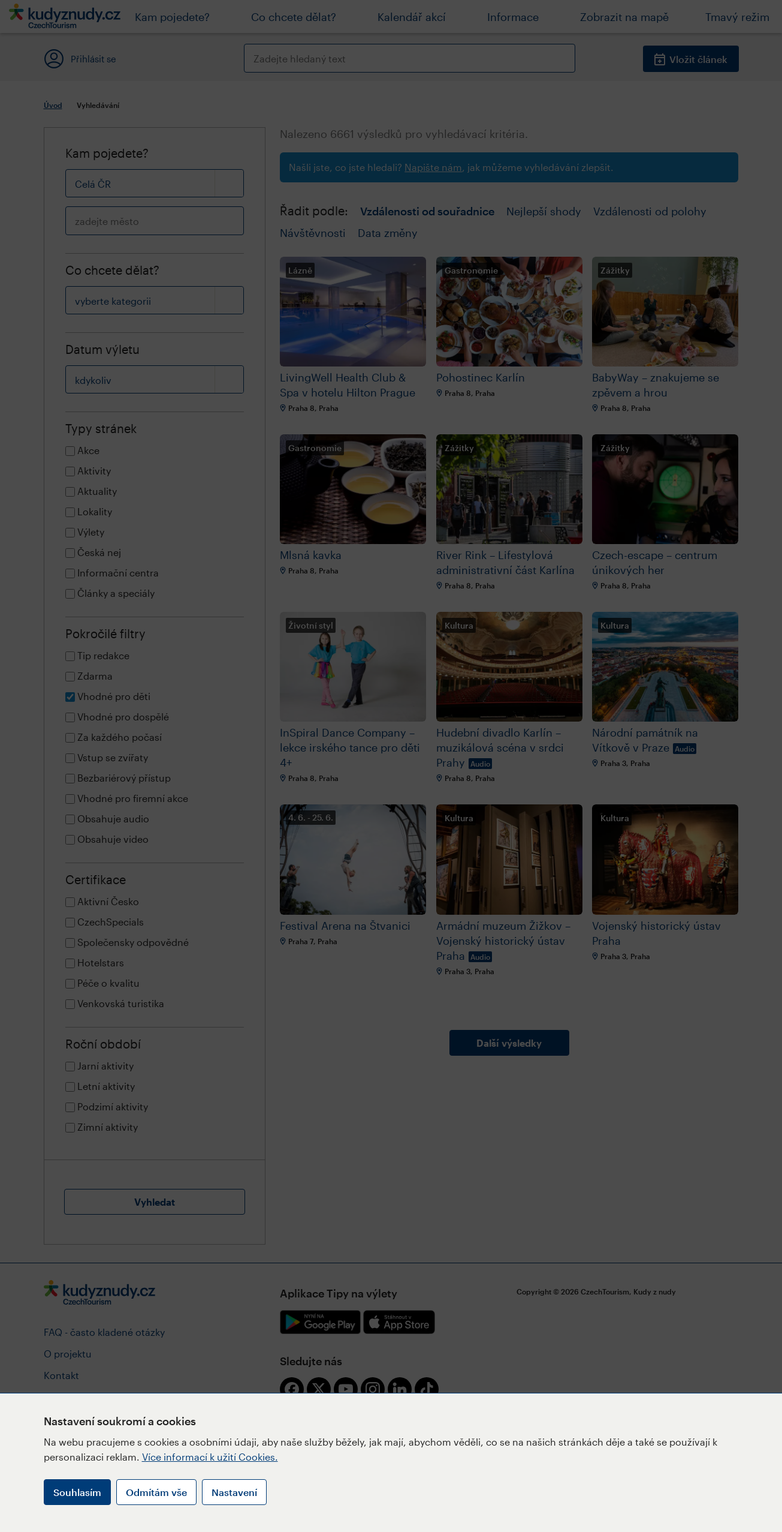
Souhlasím (77, 1492)
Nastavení (234, 1492)
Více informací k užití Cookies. (210, 1456)
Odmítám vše (156, 1492)
